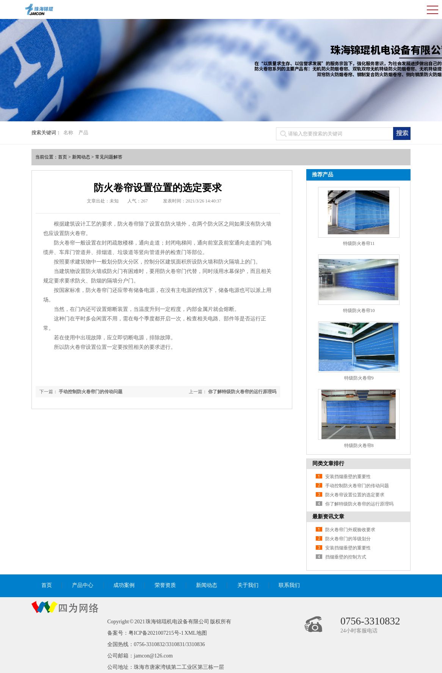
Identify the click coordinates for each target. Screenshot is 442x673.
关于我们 (248, 585)
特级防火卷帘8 (359, 445)
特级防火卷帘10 (359, 310)
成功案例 (124, 585)
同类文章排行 (328, 463)
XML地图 (195, 633)
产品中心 (82, 585)
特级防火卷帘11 (359, 243)
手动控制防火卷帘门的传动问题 (90, 391)
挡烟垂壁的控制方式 (345, 557)
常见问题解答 (108, 157)
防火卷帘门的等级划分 (348, 538)
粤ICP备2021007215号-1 (156, 633)
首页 (62, 157)
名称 (68, 132)
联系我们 (289, 585)
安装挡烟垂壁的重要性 (348, 476)
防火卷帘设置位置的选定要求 (354, 494)
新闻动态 (81, 157)
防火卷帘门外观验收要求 (350, 529)
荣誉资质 (165, 585)
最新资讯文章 (328, 516)
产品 (83, 132)
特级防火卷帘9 (359, 378)
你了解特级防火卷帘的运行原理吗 (242, 391)
